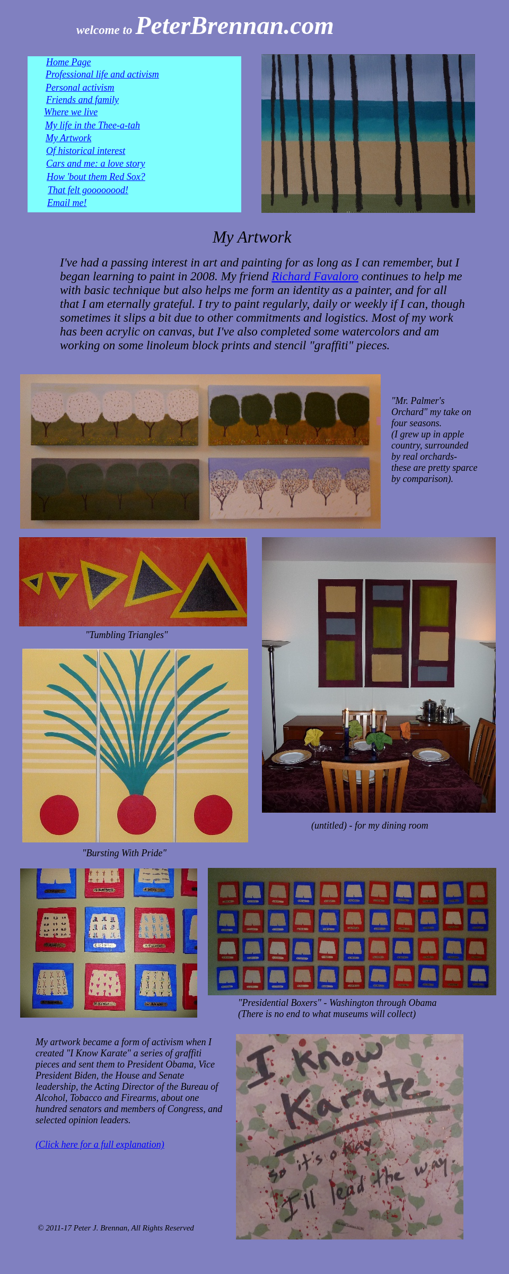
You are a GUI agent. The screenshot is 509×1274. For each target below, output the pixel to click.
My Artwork (68, 138)
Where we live (71, 112)
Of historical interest (85, 150)
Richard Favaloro (314, 276)
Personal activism (80, 87)
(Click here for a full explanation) (100, 1144)
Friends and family (82, 99)
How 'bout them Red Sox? (96, 176)
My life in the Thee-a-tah (92, 125)
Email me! (66, 202)
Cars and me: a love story (95, 163)
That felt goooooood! (88, 190)
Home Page (68, 62)
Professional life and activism (102, 74)
